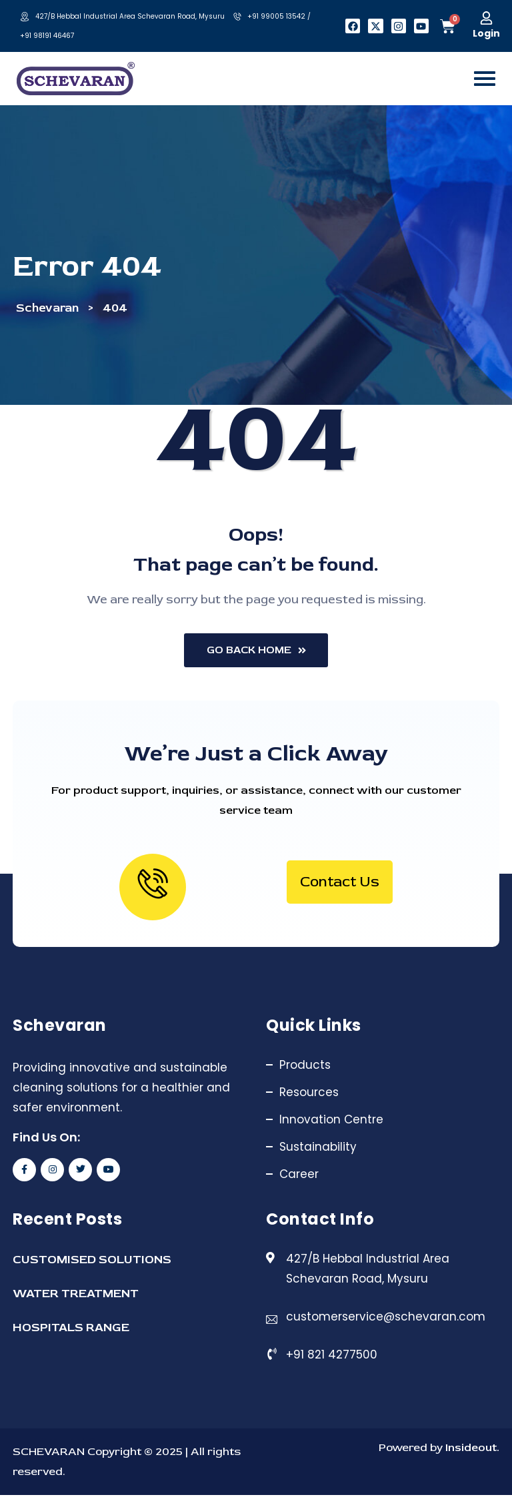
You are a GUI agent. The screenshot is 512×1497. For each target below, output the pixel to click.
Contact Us (339, 883)
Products (305, 1067)
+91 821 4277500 (331, 1356)
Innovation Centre (331, 1121)
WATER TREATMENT (76, 1295)
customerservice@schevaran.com (385, 1319)
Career (299, 1176)
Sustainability (318, 1149)
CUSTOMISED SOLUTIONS (92, 1261)
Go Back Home (256, 652)
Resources (309, 1094)
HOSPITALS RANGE (71, 1329)
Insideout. (471, 1449)
